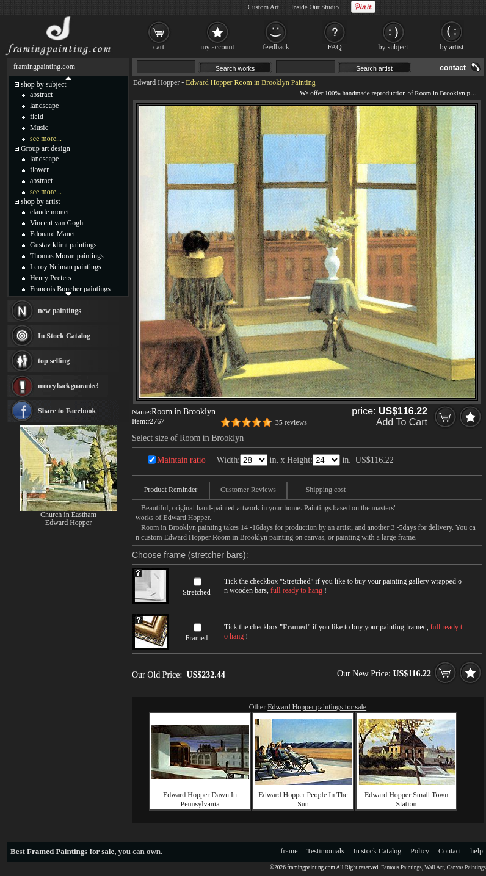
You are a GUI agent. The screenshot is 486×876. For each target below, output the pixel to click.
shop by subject (44, 84)
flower (39, 169)
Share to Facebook (67, 411)
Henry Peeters (50, 277)
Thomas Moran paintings (67, 256)
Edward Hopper (156, 82)
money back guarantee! (68, 386)
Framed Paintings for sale (70, 851)
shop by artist (40, 201)
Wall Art (434, 867)
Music (39, 127)
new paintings (59, 310)
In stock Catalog (378, 851)
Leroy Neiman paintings (65, 266)
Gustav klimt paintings (63, 245)
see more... (46, 138)
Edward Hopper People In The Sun (302, 799)
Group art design (45, 148)
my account (217, 47)
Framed (197, 638)
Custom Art (263, 6)
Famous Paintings (401, 867)
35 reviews (291, 422)
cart (158, 47)
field (36, 116)
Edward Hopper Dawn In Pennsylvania (200, 799)
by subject (393, 47)
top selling (54, 361)
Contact (449, 851)
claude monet (49, 212)
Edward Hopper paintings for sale (316, 707)
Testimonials (325, 851)
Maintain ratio (181, 460)
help (476, 851)
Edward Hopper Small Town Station (406, 799)
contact (453, 67)
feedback (276, 47)
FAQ (334, 47)
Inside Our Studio (315, 6)
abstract (41, 94)
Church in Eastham (68, 514)
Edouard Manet (52, 234)
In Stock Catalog (64, 335)
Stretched (196, 592)
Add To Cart (401, 422)
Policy (419, 851)
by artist (452, 47)
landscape (44, 105)
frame (289, 851)
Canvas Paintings (466, 867)
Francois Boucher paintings (70, 288)
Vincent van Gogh (56, 223)
